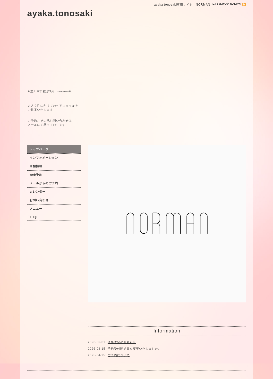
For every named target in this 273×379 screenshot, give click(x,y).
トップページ (39, 149)
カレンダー (37, 191)
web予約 (36, 174)
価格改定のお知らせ (122, 342)
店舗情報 (36, 166)
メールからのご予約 (44, 183)
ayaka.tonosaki (60, 13)
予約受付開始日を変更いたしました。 (134, 348)
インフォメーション (44, 157)
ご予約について (119, 355)
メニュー (36, 208)
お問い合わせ (39, 200)
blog (33, 217)
